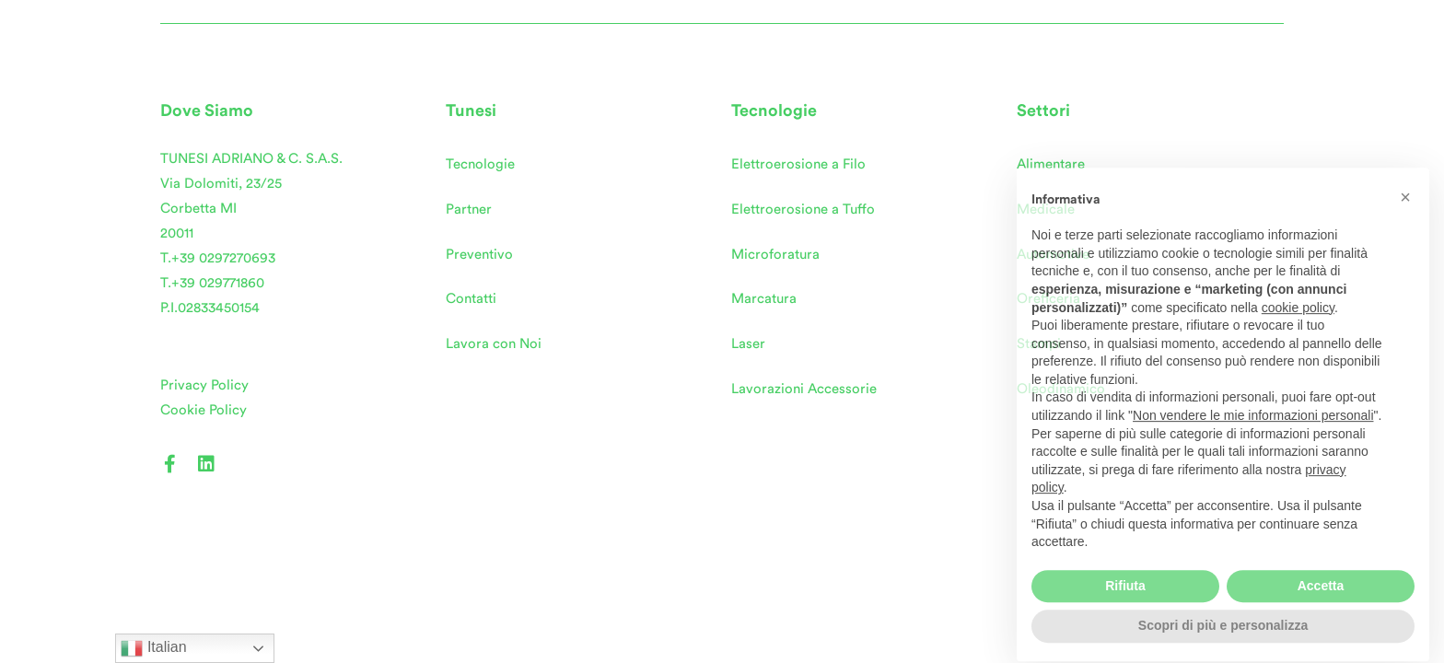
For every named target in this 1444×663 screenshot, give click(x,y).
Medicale (1046, 209)
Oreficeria (1048, 299)
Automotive (1053, 255)
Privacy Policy (204, 385)
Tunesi (471, 110)
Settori (1043, 110)
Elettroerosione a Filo (798, 164)
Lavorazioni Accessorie (804, 389)
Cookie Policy (203, 410)
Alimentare (1051, 164)
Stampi (1039, 344)
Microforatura (775, 255)
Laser (748, 344)
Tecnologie (480, 164)
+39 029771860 (217, 283)
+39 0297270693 (223, 258)
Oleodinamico (1061, 389)
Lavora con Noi (494, 344)
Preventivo (479, 255)
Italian (153, 648)
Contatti (471, 299)
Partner (469, 209)
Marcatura (764, 299)
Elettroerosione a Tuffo (803, 209)
